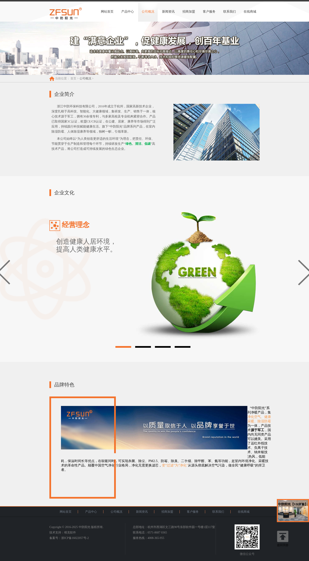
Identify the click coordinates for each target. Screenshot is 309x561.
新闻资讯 (168, 11)
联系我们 (229, 11)
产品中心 (127, 11)
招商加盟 (188, 11)
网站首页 (107, 11)
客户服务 (209, 11)
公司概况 (148, 11)
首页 (73, 78)
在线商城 (250, 11)
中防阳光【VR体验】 (293, 504)
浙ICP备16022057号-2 (75, 538)
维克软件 (70, 532)
